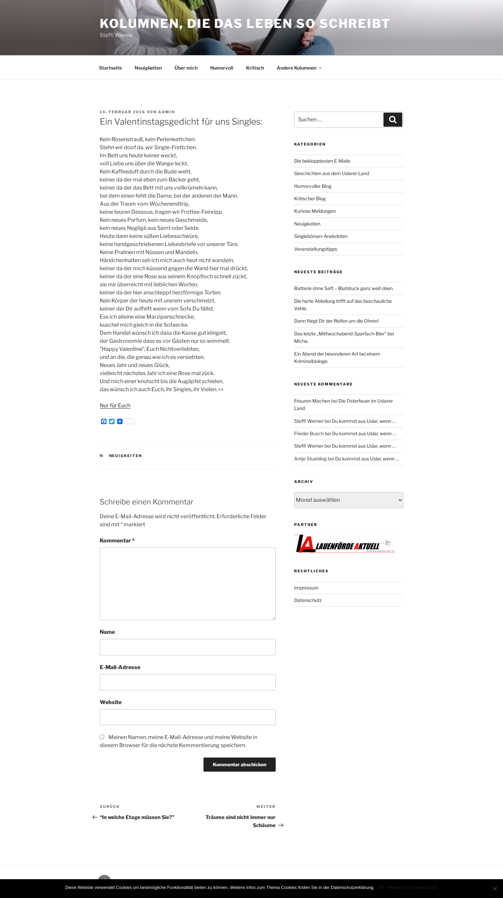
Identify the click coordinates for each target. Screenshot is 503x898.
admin (166, 112)
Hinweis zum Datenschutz (412, 887)
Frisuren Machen (312, 401)
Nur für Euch (115, 405)
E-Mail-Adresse (120, 667)
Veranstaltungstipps (315, 249)
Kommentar (117, 540)
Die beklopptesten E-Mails (322, 161)
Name (107, 632)
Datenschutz (308, 600)
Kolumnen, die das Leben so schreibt (245, 23)
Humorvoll (221, 68)
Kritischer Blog (310, 198)
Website (111, 702)
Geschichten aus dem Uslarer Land (331, 173)
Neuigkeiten (148, 68)
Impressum (306, 587)
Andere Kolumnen (300, 68)
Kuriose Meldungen (315, 211)
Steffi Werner (308, 421)
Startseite (110, 68)
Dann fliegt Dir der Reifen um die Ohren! (336, 321)
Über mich (186, 68)
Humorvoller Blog (312, 186)
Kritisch (255, 68)
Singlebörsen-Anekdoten (321, 236)
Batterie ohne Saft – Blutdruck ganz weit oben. (344, 288)
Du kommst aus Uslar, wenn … (364, 421)
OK (381, 887)
